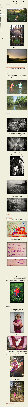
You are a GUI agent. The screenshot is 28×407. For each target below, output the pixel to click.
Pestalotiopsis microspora (2, 44)
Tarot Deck (1, 9)
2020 (0, 50)
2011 (0, 21)
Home (0, 6)
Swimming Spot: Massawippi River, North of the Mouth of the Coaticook (15, 67)
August (1, 32)
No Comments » (10, 304)
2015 (0, 17)
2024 (0, 24)
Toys (8, 304)
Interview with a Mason (2, 43)
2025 (0, 23)
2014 (0, 18)
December (1, 28)
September (2, 31)
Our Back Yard (1, 36)
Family (10, 403)
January (1, 49)
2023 (0, 25)
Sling (0, 45)
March (1, 47)
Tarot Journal (1, 8)
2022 (0, 26)
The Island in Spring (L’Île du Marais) (11, 114)
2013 (0, 19)
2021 (0, 27)
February (1, 48)
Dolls (7, 304)
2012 (0, 20)
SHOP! (0, 10)
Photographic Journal (8, 63)
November (1, 29)
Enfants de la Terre (8, 403)
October (1, 30)
